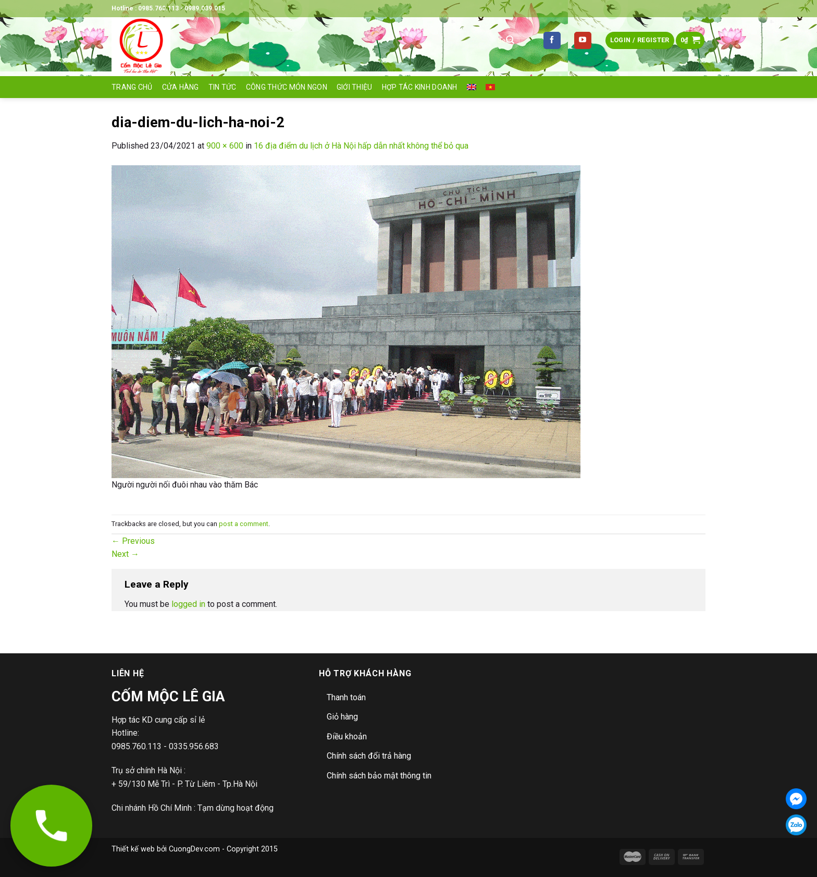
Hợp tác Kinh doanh (419, 87)
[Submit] (510, 41)
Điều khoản (347, 736)
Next (125, 554)
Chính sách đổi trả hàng (369, 756)
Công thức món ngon (286, 87)
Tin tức (222, 87)
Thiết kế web (133, 849)
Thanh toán (346, 697)
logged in (188, 604)
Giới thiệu (355, 87)
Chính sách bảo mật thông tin (379, 776)
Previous (133, 541)
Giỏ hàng (342, 717)
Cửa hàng (180, 87)
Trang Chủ (132, 87)
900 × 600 (224, 146)
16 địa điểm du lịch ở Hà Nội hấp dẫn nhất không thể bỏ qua (361, 146)
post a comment (243, 524)
